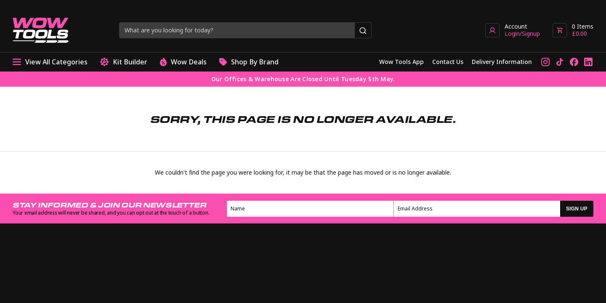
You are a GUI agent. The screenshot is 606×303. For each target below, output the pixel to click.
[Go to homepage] (41, 30)
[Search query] (237, 30)
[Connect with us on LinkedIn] (588, 62)
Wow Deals (183, 62)
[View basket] (573, 30)
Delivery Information (502, 62)
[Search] (363, 30)
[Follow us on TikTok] (560, 62)
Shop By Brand (249, 62)
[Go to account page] (512, 30)
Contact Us (447, 62)
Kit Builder (123, 62)
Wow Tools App (401, 62)
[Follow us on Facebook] (574, 62)
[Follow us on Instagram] (545, 62)
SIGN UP (576, 209)
